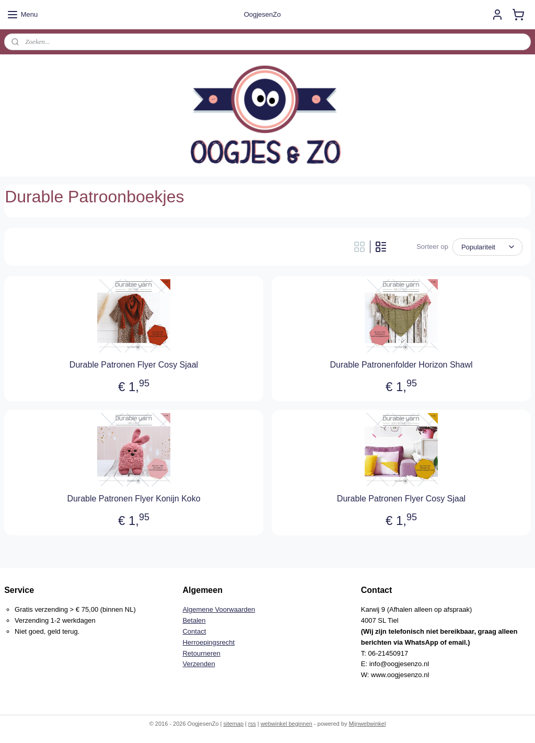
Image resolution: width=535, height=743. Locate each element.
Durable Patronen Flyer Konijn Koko (133, 498)
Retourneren (201, 653)
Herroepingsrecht (208, 642)
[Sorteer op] (487, 247)
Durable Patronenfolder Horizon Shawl (401, 364)
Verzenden (198, 664)
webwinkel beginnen (286, 724)
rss (252, 724)
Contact (194, 631)
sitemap (233, 724)
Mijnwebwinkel (367, 724)
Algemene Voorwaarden (218, 609)
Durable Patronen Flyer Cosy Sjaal (133, 364)
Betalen (193, 620)
